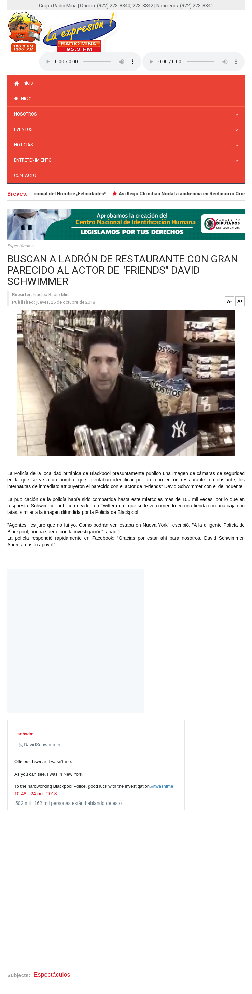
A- (229, 301)
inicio (23, 98)
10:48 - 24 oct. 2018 (35, 793)
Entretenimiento (34, 160)
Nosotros (27, 114)
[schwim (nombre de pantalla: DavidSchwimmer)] (27, 734)
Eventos (25, 129)
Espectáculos (20, 245)
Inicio (23, 83)
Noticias (25, 144)
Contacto (25, 175)
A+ (240, 301)
